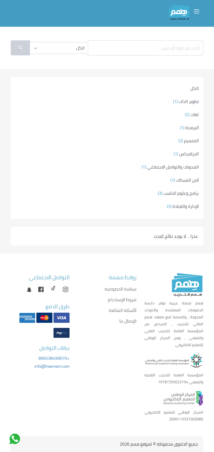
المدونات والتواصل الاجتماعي (170, 167)
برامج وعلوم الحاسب (178, 193)
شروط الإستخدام (122, 300)
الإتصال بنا (127, 321)
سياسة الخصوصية (120, 289)
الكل (194, 88)
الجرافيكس (186, 154)
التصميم (188, 141)
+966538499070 (54, 358)
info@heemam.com (52, 366)
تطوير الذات (186, 101)
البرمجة (189, 128)
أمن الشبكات (184, 180)
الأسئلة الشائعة (122, 310)
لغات (192, 114)
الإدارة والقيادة (183, 206)
